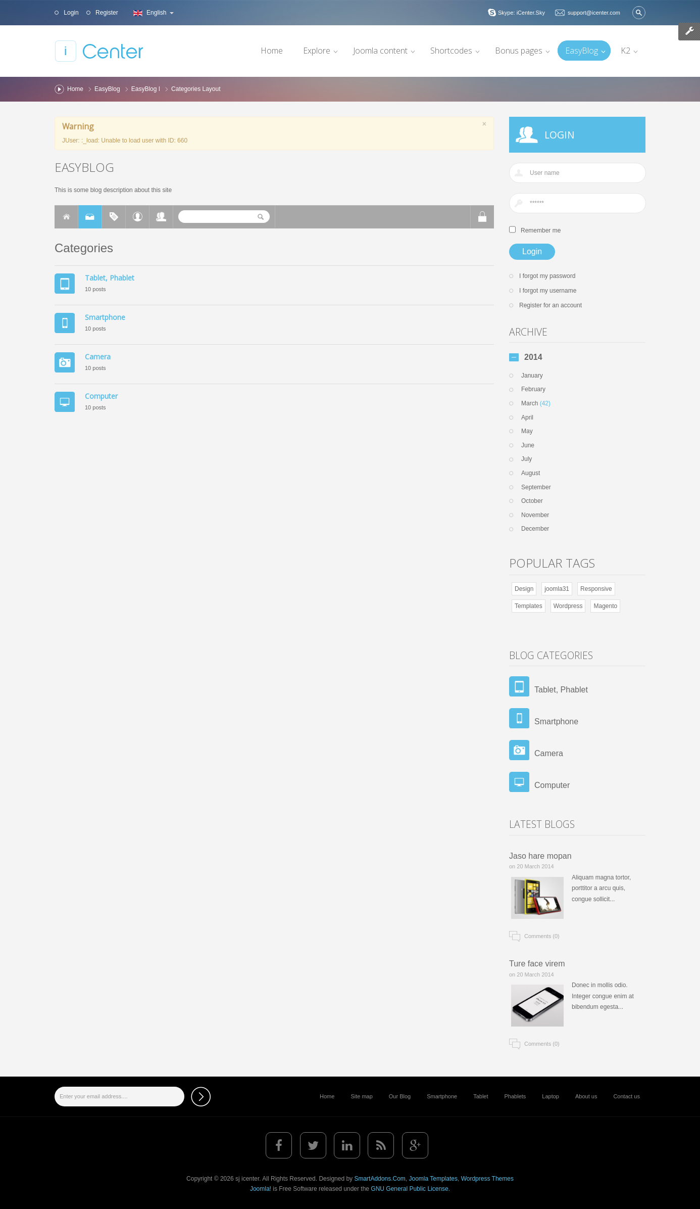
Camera (98, 356)
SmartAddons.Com (379, 1178)
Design (524, 588)
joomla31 (556, 588)
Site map (361, 1096)
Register (106, 12)
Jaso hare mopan (540, 856)
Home (75, 88)
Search (639, 13)
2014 (533, 357)
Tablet (480, 1096)
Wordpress (568, 606)
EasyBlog (107, 88)
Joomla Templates (433, 1178)
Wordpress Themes (487, 1178)
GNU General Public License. (410, 1188)
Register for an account (550, 305)
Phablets (515, 1096)
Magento (605, 606)
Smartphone (105, 317)
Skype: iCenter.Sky (521, 13)
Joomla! (260, 1188)
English (152, 12)
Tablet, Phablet (109, 278)
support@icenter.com (594, 13)
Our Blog (400, 1096)
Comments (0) (542, 936)
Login (70, 12)
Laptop (550, 1096)
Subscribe (201, 1096)
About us (586, 1096)
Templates (528, 606)
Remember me (541, 230)
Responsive (596, 588)
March (536, 403)
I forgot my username (547, 290)
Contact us (626, 1096)
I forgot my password (547, 276)
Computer (101, 396)
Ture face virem (537, 963)
